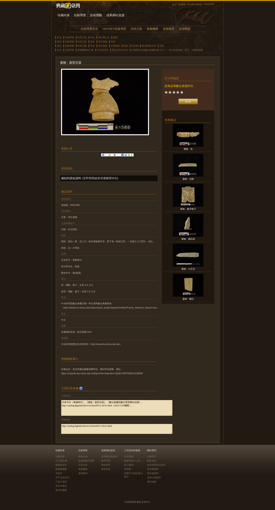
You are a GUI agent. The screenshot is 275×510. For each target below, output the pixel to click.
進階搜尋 (168, 28)
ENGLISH (209, 4)
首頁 (174, 4)
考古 (92, 37)
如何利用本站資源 (156, 465)
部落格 (182, 4)
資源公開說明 (154, 477)
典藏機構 (152, 28)
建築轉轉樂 (61, 469)
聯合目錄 (82, 456)
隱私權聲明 (153, 473)
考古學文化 (104, 37)
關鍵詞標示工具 (132, 460)
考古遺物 (102, 41)
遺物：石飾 (188, 179)
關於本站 (151, 460)
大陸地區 (115, 46)
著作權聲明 (153, 469)
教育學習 (105, 460)
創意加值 (105, 469)
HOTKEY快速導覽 (114, 28)
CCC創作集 (61, 460)
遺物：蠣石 (188, 299)
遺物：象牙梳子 (188, 209)
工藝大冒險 (61, 481)
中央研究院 (102, 50)
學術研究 (105, 465)
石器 (113, 41)
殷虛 (115, 37)
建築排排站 (61, 465)
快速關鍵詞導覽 (86, 460)
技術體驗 (96, 15)
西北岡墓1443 (149, 46)
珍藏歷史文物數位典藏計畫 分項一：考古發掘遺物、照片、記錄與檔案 (167, 50)
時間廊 (127, 469)
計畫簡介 (151, 456)
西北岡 (134, 46)
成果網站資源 (115, 15)
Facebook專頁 (194, 4)
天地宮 (58, 473)
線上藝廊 (128, 465)
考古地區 (102, 46)
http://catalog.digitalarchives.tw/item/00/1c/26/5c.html (116, 429)
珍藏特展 (63, 15)
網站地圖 (151, 481)
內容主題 (136, 28)
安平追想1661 (62, 477)
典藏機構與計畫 (86, 50)
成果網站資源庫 (109, 456)
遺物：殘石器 (188, 239)
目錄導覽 (80, 15)
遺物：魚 (188, 149)
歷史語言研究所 (120, 50)
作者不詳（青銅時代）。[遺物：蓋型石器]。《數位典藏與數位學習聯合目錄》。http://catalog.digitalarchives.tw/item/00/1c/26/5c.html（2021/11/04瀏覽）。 (116, 408)
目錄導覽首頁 (89, 28)
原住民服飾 (61, 490)
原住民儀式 (61, 486)
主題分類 (82, 465)
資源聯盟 (184, 28)
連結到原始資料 (71, 178)
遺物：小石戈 (188, 269)
